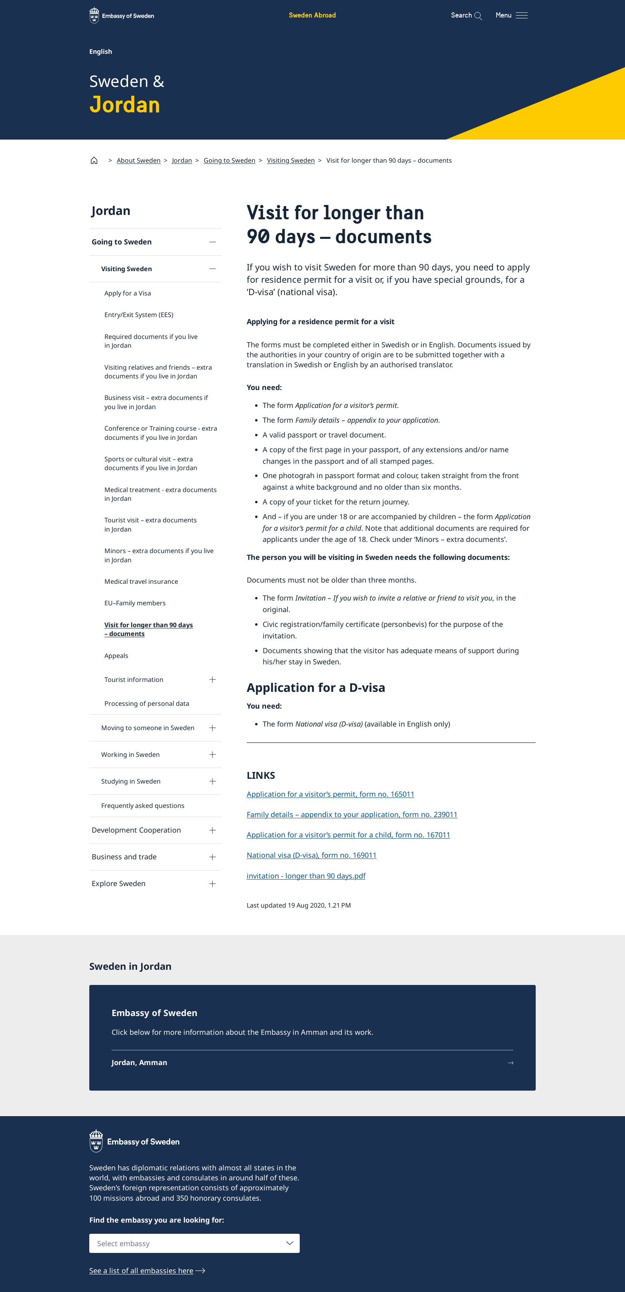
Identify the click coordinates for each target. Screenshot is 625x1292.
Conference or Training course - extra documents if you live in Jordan (160, 432)
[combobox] (194, 1243)
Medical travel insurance (141, 581)
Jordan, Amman (139, 1062)
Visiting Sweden (291, 160)
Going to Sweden (230, 160)
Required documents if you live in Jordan (151, 341)
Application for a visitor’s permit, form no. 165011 (331, 794)
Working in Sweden (130, 754)
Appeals (116, 655)
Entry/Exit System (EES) (138, 315)
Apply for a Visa (127, 293)
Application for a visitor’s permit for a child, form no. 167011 (348, 835)
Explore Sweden (118, 883)
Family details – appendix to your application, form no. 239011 (352, 814)
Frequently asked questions (143, 806)
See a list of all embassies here (141, 1271)
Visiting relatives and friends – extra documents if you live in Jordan (158, 371)
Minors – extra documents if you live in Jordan (159, 555)
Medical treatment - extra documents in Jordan (160, 494)
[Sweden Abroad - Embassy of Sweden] (129, 15)
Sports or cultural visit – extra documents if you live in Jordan (150, 463)
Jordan (182, 160)
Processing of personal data (146, 703)
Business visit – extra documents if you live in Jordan (156, 402)
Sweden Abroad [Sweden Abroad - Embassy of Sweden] (312, 15)
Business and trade (124, 857)
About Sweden (139, 160)
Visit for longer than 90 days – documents (148, 629)
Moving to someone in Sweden (148, 728)
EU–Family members (135, 603)
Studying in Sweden (131, 781)
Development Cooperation (136, 830)
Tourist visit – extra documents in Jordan (150, 525)
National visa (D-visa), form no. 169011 (312, 855)
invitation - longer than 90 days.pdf (306, 875)
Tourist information (133, 679)
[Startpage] (97, 160)
